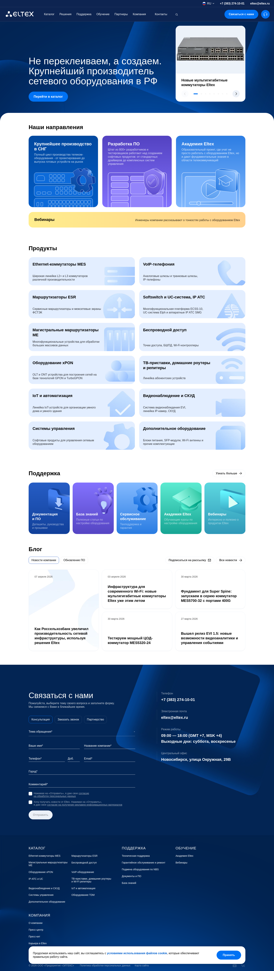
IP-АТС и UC (36, 879)
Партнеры (121, 14)
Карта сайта (142, 965)
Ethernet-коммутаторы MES (44, 856)
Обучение (102, 14)
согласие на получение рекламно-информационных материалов (84, 804)
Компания (139, 14)
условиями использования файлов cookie (137, 953)
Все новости (228, 560)
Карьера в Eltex (38, 943)
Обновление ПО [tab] (74, 560)
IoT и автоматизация (84, 888)
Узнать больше (226, 473)
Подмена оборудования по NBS (140, 869)
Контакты (161, 14)
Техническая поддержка (136, 856)
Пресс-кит (34, 936)
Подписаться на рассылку (187, 560)
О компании (35, 923)
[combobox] (208, 3)
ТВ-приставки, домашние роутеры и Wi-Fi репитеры (91, 880)
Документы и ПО (131, 876)
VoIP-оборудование (83, 872)
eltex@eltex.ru (260, 3)
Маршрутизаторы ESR (85, 856)
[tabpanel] (137, 610)
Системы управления (41, 895)
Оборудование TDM (83, 895)
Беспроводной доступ (84, 862)
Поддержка (83, 14)
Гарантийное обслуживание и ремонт (143, 862)
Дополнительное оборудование (47, 901)
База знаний (129, 883)
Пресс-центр (36, 929)
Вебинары (181, 862)
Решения (65, 14)
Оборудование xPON (41, 872)
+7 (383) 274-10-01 (232, 3)
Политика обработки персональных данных (105, 965)
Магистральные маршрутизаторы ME (48, 864)
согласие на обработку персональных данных (61, 795)
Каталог (49, 14)
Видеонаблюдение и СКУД (44, 888)
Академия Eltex (184, 856)
